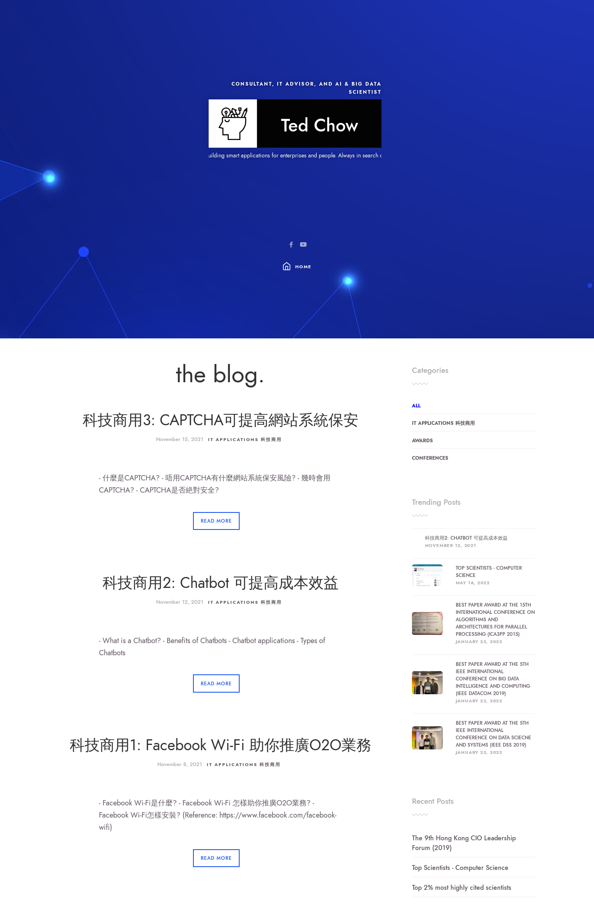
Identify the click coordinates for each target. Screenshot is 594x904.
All (416, 405)
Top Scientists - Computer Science (460, 867)
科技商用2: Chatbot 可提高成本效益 (221, 583)
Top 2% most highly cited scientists (461, 887)
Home (303, 267)
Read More (216, 521)
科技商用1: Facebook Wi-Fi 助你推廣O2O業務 (220, 745)
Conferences (430, 458)
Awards (422, 440)
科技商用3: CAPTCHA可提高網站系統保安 (220, 420)
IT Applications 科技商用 (245, 440)
